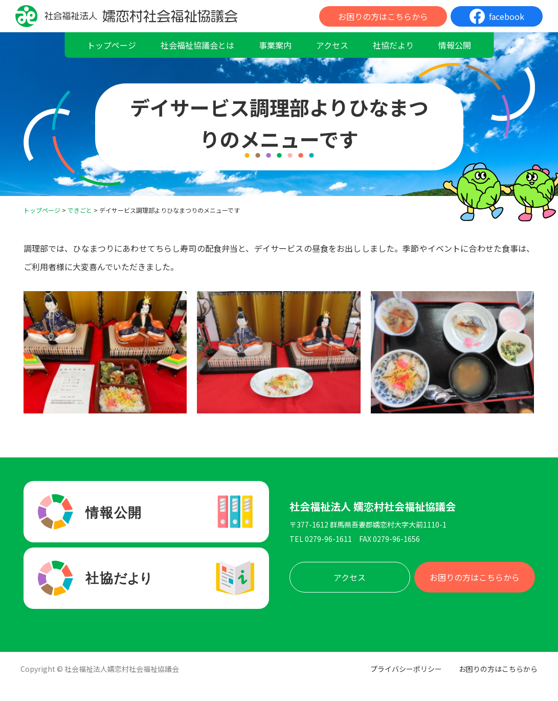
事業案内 (275, 45)
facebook (506, 16)
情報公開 (454, 45)
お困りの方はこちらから (383, 16)
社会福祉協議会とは (197, 45)
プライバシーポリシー (406, 669)
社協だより (393, 45)
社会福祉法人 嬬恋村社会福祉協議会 (372, 506)
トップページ (111, 45)
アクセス (332, 45)
